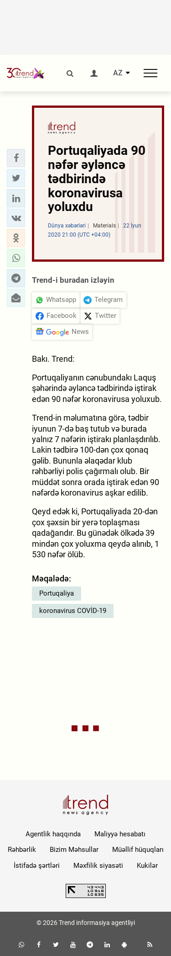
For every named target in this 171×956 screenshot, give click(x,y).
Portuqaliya (56, 593)
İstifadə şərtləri (37, 865)
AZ (118, 73)
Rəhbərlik (22, 849)
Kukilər (147, 865)
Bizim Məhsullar (74, 849)
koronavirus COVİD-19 (72, 611)
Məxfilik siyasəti (98, 865)
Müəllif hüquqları (138, 849)
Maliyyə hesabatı (119, 834)
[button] (16, 158)
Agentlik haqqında (53, 834)
